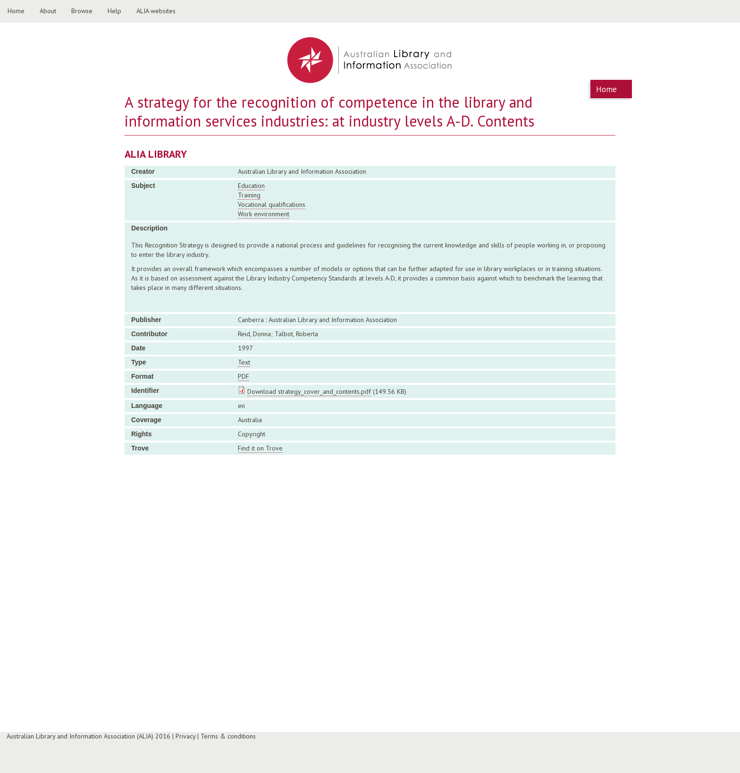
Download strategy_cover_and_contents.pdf (309, 391)
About (48, 11)
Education (251, 185)
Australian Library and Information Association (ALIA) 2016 (88, 736)
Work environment (263, 214)
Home (16, 11)
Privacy (185, 736)
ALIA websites (156, 11)
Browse (81, 11)
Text (244, 362)
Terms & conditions (228, 736)
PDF (243, 376)
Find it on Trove (260, 448)
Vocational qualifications (271, 204)
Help (114, 11)
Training (249, 195)
